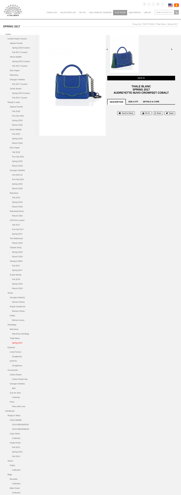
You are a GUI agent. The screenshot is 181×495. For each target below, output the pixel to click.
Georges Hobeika (17, 79)
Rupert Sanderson (17, 306)
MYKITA (13, 361)
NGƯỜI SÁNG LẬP (68, 13)
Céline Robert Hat (19, 379)
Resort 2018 (17, 125)
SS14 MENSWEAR (20, 424)
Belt (13, 388)
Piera (12, 402)
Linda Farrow (15, 352)
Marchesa (14, 75)
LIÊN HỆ (147, 13)
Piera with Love (18, 406)
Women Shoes (18, 302)
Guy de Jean (15, 393)
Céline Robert (16, 374)
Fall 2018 (16, 111)
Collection (16, 438)
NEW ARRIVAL (135, 13)
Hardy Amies (15, 443)
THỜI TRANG (120, 13)
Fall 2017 (16, 225)
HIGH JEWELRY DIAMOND (100, 13)
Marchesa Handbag (20, 334)
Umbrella (16, 397)
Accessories (13, 370)
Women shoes (18, 320)
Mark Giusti (15, 488)
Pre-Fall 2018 (18, 116)
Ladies (8, 34)
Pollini (12, 315)
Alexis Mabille (16, 57)
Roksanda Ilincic (17, 211)
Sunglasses (17, 356)
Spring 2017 (173, 24)
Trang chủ (51, 13)
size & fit (133, 101)
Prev (107, 49)
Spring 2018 (17, 120)
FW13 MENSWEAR (20, 429)
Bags (10, 474)
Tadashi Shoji (15, 247)
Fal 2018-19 (17, 175)
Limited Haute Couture (17, 39)
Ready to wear (14, 102)
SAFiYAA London (17, 220)
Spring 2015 (17, 452)
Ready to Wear (14, 415)
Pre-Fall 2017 (18, 229)
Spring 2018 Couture (21, 48)
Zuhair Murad (15, 88)
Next (171, 49)
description (116, 102)
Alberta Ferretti (16, 43)
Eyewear (11, 347)
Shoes (10, 293)
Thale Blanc (161, 24)
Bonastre (13, 479)
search (176, 12)
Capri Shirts (15, 434)
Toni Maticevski (16, 238)
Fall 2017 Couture (19, 52)
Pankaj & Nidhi (16, 261)
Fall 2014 (16, 456)
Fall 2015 (16, 447)
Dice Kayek (15, 70)
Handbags (12, 325)
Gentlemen (10, 411)
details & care (151, 101)
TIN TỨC (82, 13)
